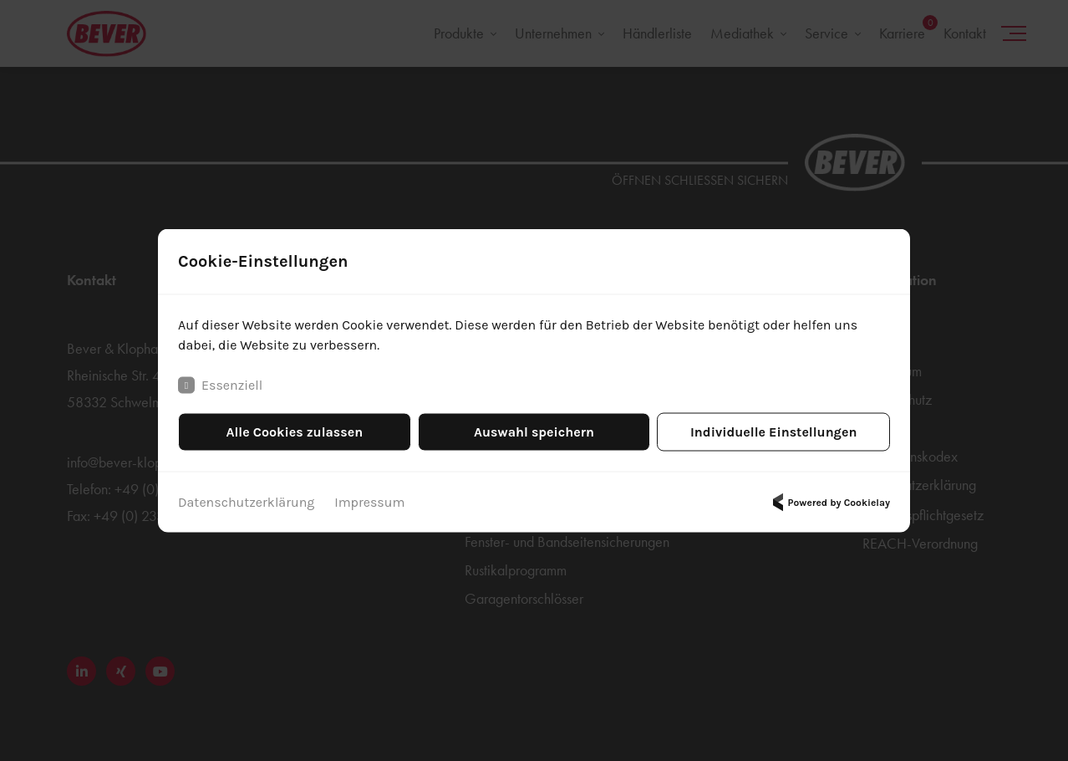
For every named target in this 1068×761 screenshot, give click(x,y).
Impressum (369, 502)
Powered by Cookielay (829, 503)
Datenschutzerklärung (246, 502)
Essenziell (220, 385)
